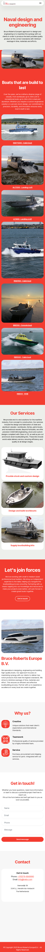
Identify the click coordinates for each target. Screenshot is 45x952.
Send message (22, 839)
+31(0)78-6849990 (25, 876)
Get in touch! (22, 599)
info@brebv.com (25, 879)
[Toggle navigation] (40, 3)
